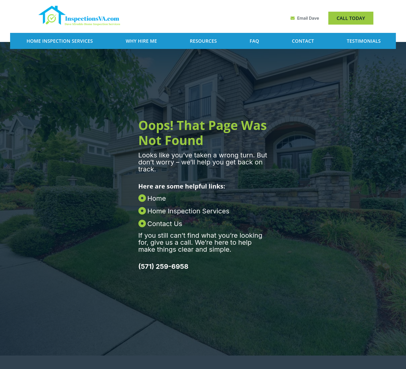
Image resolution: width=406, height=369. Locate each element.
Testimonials (364, 41)
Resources (203, 41)
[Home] (184, 196)
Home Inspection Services (59, 41)
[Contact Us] (184, 221)
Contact (303, 41)
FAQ (254, 41)
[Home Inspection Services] (184, 208)
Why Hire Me (141, 41)
